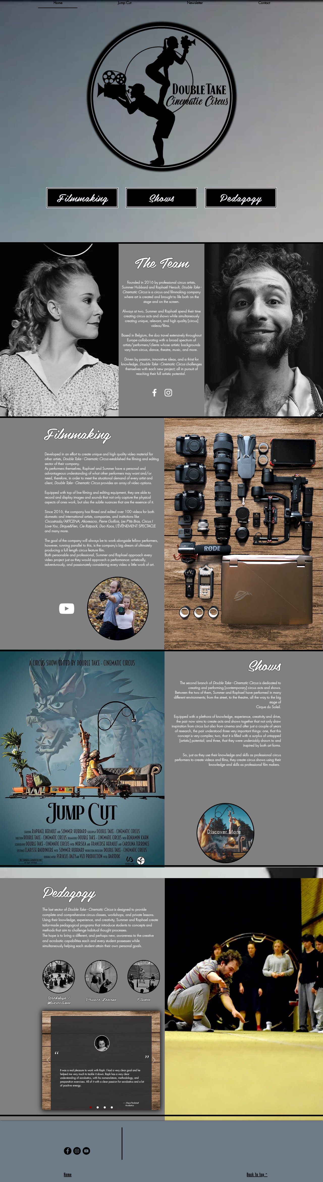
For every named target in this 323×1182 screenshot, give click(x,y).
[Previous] (48, 1060)
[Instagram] (77, 1151)
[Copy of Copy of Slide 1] (105, 1107)
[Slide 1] (91, 1107)
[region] (59, 331)
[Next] (153, 1060)
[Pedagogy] (241, 197)
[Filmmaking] (82, 197)
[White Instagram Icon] (168, 393)
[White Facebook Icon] (154, 393)
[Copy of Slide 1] (98, 1107)
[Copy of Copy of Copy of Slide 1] (112, 1107)
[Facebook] (67, 1151)
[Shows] (161, 197)
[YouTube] (66, 608)
